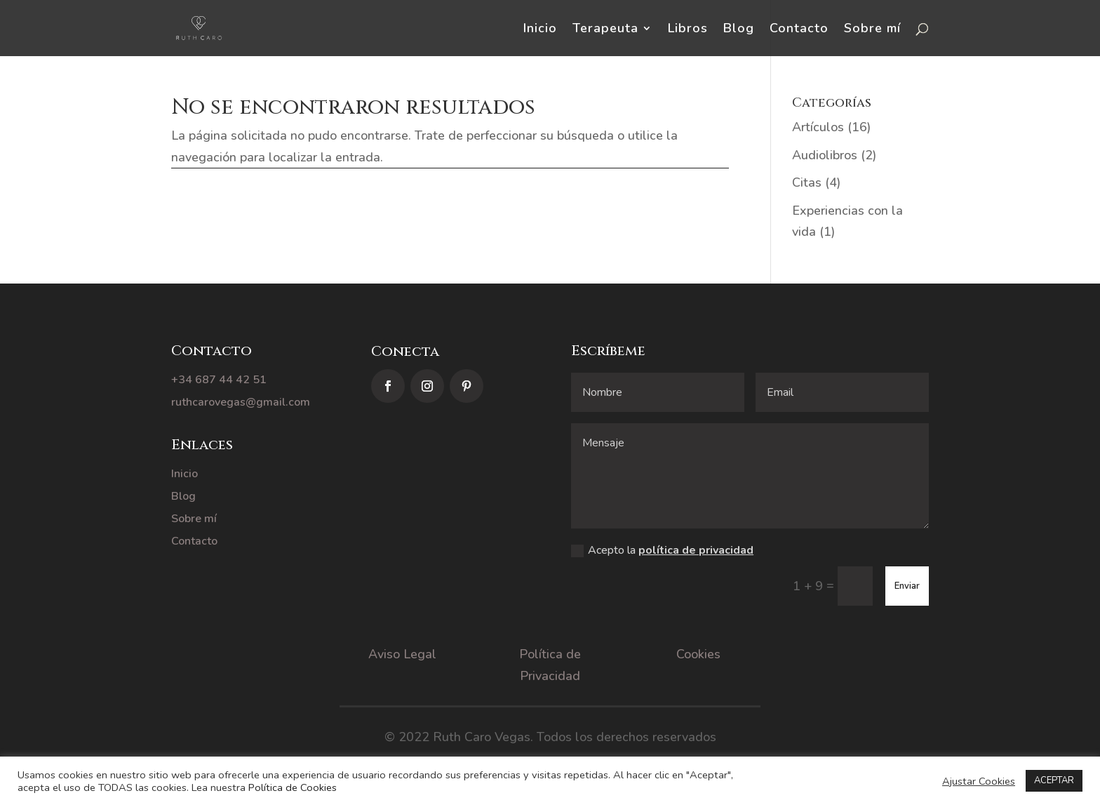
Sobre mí (872, 29)
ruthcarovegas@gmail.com (240, 402)
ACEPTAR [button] (1054, 780)
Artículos (818, 127)
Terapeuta (605, 29)
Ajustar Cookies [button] (978, 781)
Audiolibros (824, 155)
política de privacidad (695, 550)
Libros (688, 29)
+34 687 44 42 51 (219, 379)
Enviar (907, 586)
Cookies (698, 654)
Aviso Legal (402, 654)
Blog (738, 29)
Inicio (540, 29)
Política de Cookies (292, 787)
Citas (806, 182)
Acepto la (662, 550)
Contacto (799, 29)
